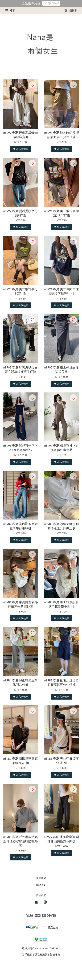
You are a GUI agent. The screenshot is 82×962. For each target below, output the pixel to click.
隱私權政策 (41, 954)
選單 (10, 10)
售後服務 (55, 954)
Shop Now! (51, 3)
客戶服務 (27, 954)
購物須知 (41, 885)
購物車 (70, 10)
